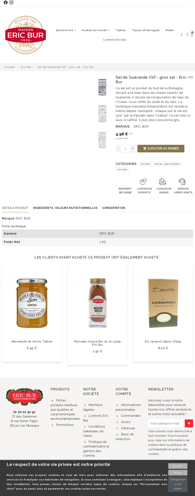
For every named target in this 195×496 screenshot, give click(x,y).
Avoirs (125, 422)
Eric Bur (145, 164)
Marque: (123, 126)
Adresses (127, 428)
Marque (8, 218)
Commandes (130, 416)
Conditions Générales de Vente (94, 431)
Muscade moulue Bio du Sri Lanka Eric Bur (97, 343)
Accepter (178, 466)
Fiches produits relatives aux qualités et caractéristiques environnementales (65, 410)
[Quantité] (125, 148)
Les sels (122, 169)
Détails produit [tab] (15, 207)
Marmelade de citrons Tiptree (32, 341)
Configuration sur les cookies (178, 484)
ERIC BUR (141, 126)
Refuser (178, 472)
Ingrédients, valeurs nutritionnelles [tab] (65, 207)
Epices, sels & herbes (167, 164)
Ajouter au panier (161, 148)
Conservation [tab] (113, 207)
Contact (191, 2)
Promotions (64, 425)
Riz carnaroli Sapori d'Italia (163, 341)
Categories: (126, 164)
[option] (46, 77)
